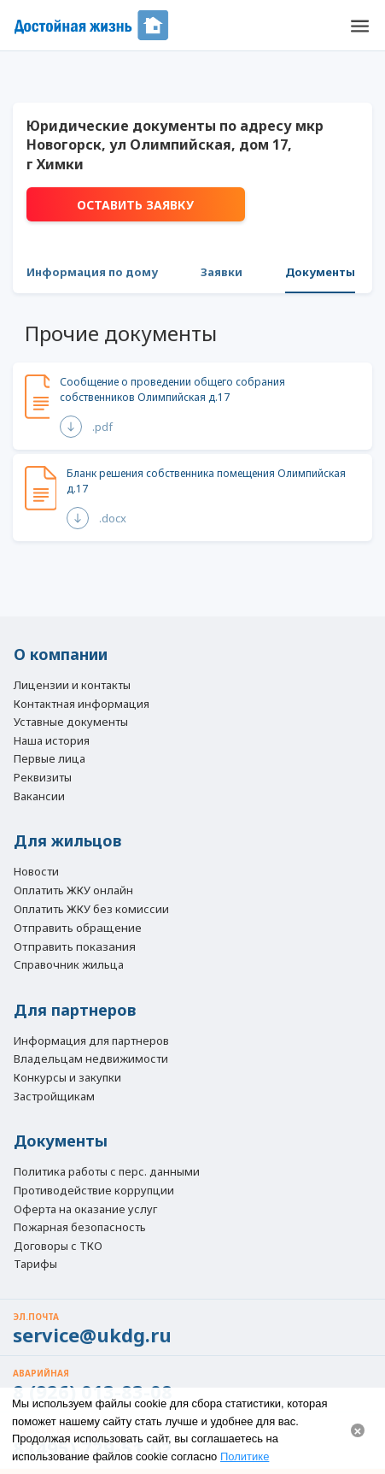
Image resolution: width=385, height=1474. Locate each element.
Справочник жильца (69, 965)
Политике (244, 1456)
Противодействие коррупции (94, 1191)
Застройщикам (54, 1097)
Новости (36, 872)
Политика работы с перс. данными (107, 1172)
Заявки (221, 272)
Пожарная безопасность (80, 1228)
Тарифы (35, 1264)
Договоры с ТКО (58, 1246)
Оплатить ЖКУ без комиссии (91, 910)
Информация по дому (92, 272)
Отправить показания (75, 946)
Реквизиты (43, 778)
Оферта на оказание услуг (85, 1210)
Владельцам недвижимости (91, 1059)
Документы (320, 272)
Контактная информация (81, 704)
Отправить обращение (78, 928)
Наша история (52, 741)
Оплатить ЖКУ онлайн (73, 891)
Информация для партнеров (91, 1041)
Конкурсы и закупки (67, 1078)
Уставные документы (71, 722)
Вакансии (39, 797)
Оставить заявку (135, 205)
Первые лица (49, 759)
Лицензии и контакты (72, 686)
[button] (359, 25)
